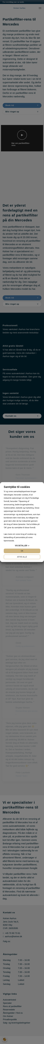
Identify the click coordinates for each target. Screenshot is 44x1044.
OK (22, 551)
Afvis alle (22, 557)
